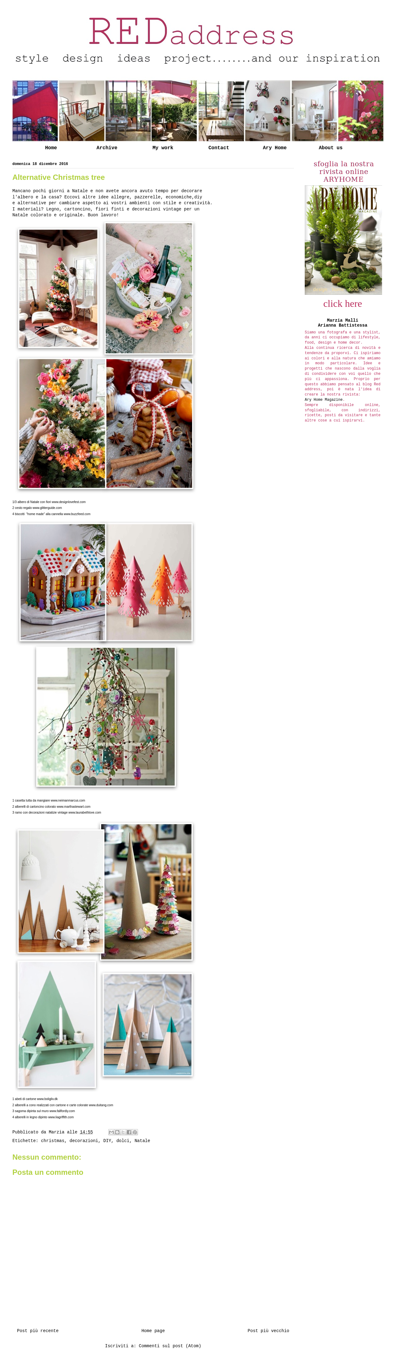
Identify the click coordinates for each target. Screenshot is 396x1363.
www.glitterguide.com (47, 508)
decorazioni (84, 1140)
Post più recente (37, 1330)
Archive (107, 148)
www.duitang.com (101, 1105)
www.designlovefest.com (69, 502)
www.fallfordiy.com (62, 1111)
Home (51, 148)
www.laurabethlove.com (84, 812)
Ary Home (275, 148)
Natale (142, 1140)
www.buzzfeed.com (77, 514)
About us (330, 148)
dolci (122, 1140)
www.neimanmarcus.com (68, 800)
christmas (52, 1140)
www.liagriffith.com (61, 1117)
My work (163, 148)
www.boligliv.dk (47, 1099)
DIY (107, 1140)
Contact (219, 148)
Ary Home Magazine (323, 400)
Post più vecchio (268, 1330)
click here (342, 303)
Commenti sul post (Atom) (170, 1346)
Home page (153, 1330)
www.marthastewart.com (73, 806)
